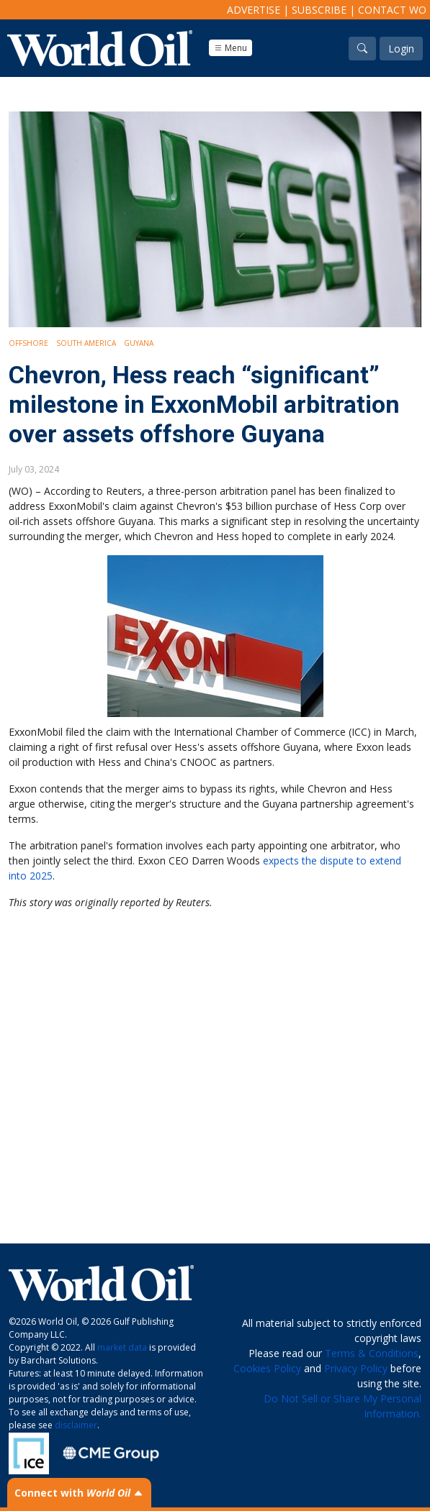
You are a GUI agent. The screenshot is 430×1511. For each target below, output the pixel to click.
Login (401, 48)
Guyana (138, 343)
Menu (230, 48)
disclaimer (76, 1425)
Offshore (28, 343)
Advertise (253, 10)
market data (122, 1347)
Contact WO (392, 10)
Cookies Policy (267, 1368)
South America (86, 343)
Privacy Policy (356, 1368)
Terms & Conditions (371, 1353)
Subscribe (319, 10)
